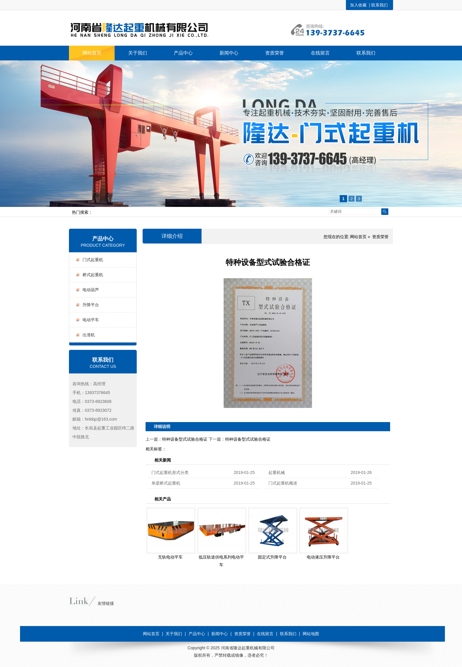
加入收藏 (358, 5)
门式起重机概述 (282, 483)
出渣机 (88, 334)
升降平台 (90, 304)
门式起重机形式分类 (170, 472)
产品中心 (102, 239)
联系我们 (379, 5)
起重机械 (276, 472)
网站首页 (358, 236)
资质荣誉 (380, 236)
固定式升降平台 (272, 557)
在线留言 (265, 633)
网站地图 (311, 633)
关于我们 (174, 633)
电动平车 (90, 319)
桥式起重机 (92, 274)
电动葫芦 (90, 289)
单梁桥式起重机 (165, 483)
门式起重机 (92, 259)
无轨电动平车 (170, 557)
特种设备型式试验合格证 (184, 439)
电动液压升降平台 (323, 557)
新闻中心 (219, 633)
